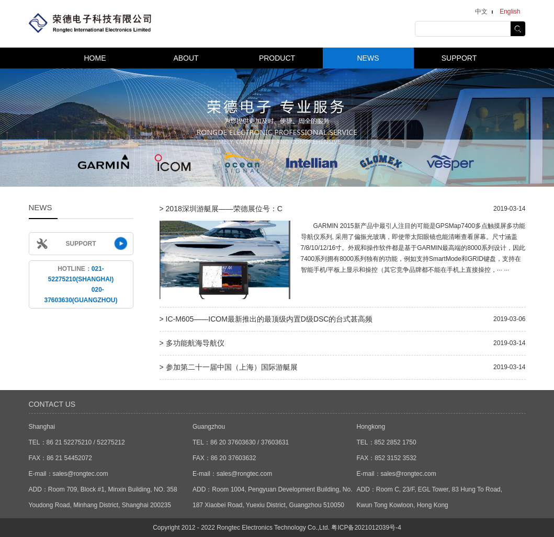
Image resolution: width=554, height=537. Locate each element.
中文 (481, 11)
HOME (95, 58)
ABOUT (185, 58)
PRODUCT (277, 58)
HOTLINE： (80, 284)
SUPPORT (459, 58)
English (510, 11)
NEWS (368, 58)
